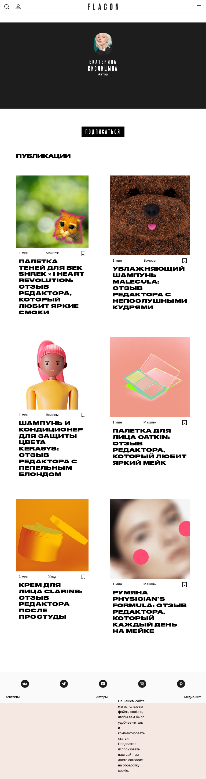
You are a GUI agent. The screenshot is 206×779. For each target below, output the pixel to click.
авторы (102, 697)
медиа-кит (192, 697)
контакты (12, 697)
